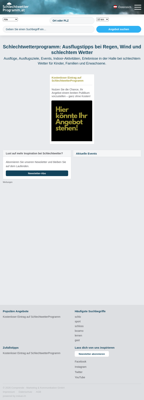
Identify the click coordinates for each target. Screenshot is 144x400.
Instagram (80, 366)
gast (77, 340)
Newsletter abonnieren (92, 354)
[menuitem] (9, 392)
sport (78, 321)
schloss (79, 326)
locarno (79, 330)
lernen (78, 335)
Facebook (80, 361)
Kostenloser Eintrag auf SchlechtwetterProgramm (31, 316)
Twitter (78, 372)
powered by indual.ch (14, 396)
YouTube (80, 377)
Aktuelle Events (86, 153)
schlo (78, 316)
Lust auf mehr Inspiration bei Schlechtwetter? (34, 153)
